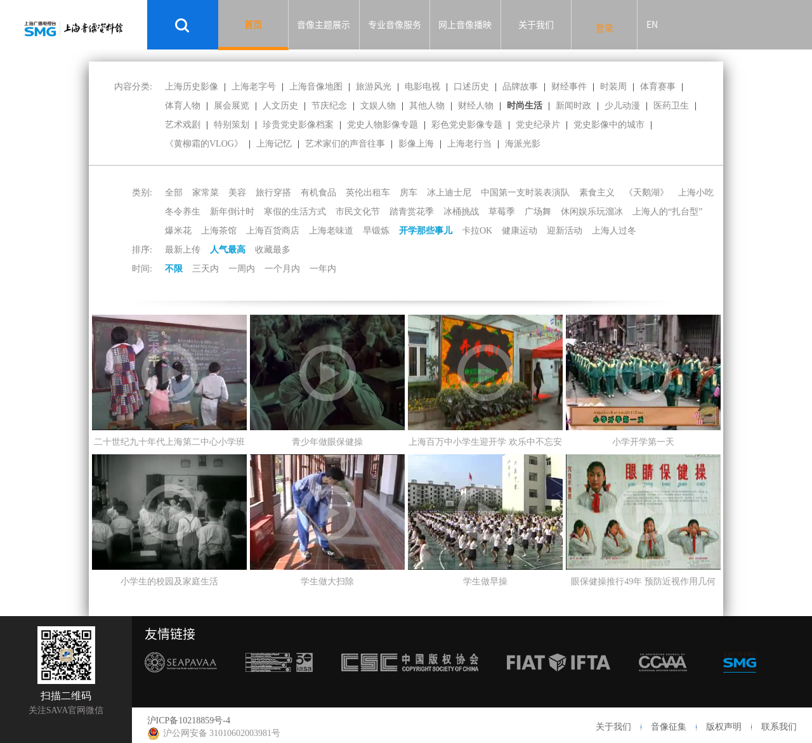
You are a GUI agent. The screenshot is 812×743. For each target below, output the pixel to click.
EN (652, 24)
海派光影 (522, 143)
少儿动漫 (622, 105)
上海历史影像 (191, 86)
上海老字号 (254, 86)
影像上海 (416, 143)
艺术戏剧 (182, 124)
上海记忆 (274, 143)
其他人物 (427, 105)
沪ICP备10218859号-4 (188, 720)
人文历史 (280, 105)
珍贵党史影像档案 (298, 124)
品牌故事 (520, 86)
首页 (253, 24)
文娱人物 (378, 105)
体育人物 (182, 105)
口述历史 (471, 86)
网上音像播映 (465, 24)
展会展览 (231, 105)
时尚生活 (524, 105)
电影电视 (422, 86)
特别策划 (231, 124)
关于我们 (536, 24)
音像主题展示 (323, 24)
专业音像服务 (394, 24)
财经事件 (569, 86)
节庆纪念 (329, 105)
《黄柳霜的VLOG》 (204, 143)
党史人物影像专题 (382, 124)
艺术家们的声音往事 (345, 143)
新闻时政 (573, 105)
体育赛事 (658, 86)
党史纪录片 (538, 124)
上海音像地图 (316, 86)
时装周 (613, 86)
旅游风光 (373, 86)
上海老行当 (469, 143)
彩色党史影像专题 (466, 124)
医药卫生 (671, 105)
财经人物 (476, 105)
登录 (604, 27)
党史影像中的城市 (609, 124)
